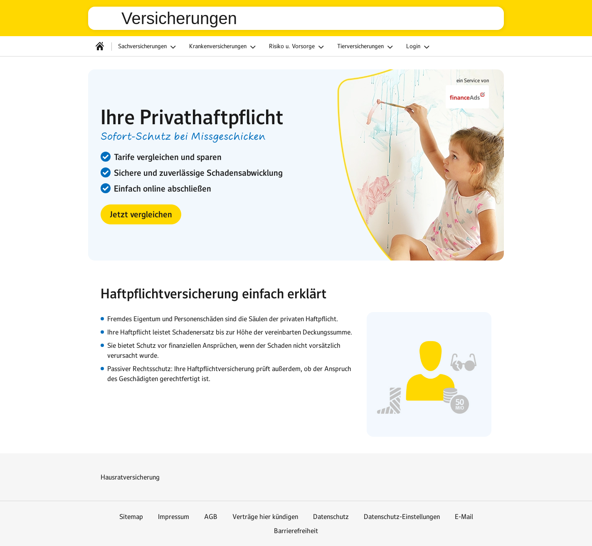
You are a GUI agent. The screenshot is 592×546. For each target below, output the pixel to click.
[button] (141, 214)
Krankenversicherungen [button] (223, 47)
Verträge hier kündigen (265, 516)
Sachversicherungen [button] (148, 47)
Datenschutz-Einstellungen (402, 516)
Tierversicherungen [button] (366, 47)
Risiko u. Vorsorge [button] (297, 47)
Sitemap (131, 516)
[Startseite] (99, 46)
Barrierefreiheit (296, 530)
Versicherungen (179, 18)
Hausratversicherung (130, 477)
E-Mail (464, 516)
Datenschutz (331, 516)
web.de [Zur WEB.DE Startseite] (108, 18)
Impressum (173, 516)
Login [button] (419, 47)
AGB (210, 516)
